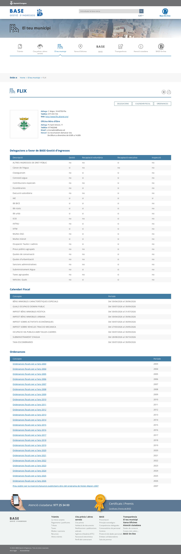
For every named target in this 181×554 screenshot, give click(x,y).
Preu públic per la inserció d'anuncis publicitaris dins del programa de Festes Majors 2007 (56, 486)
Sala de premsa (105, 539)
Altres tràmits (56, 536)
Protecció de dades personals (110, 534)
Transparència (121, 50)
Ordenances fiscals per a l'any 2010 (29, 399)
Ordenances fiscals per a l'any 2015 (29, 425)
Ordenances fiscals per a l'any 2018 (29, 440)
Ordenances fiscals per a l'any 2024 (29, 470)
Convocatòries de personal (109, 528)
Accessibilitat (24, 550)
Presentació (104, 520)
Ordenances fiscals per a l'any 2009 (29, 394)
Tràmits (20, 50)
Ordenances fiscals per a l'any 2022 (29, 460)
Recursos (55, 534)
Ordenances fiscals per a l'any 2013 (29, 414)
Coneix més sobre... (131, 531)
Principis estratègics (107, 522)
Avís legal (13, 550)
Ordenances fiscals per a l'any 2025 (29, 475)
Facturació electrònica (84, 536)
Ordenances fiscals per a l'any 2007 (29, 384)
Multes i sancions (58, 531)
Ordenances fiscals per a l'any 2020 (29, 450)
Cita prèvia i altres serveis (40, 50)
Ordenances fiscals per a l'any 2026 (29, 481)
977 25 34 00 (61, 505)
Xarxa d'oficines (81, 50)
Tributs (54, 525)
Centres (102, 531)
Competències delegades (109, 525)
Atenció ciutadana (141, 50)
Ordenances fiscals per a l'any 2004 (29, 369)
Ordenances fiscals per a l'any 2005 (29, 374)
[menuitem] (20, 49)
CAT (141, 15)
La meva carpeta (57, 520)
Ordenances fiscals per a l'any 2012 (29, 409)
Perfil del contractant (83, 539)
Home (22, 77)
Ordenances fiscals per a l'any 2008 (29, 389)
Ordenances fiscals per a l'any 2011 (29, 404)
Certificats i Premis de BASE (120, 508)
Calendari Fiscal (142, 103)
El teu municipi (60, 50)
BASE (101, 50)
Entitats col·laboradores (108, 536)
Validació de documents (84, 525)
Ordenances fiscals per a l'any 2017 (29, 435)
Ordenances (162, 103)
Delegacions (123, 103)
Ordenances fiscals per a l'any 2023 (29, 465)
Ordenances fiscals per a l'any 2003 (29, 364)
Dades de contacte (130, 528)
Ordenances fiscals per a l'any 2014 (29, 419)
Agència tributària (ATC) (84, 534)
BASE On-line (161, 50)
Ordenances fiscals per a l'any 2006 (29, 379)
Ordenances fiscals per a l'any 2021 (29, 455)
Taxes (53, 528)
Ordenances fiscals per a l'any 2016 (29, 430)
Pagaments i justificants (60, 522)
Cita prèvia (79, 522)
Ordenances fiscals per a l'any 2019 (29, 445)
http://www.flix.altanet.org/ (56, 116)
